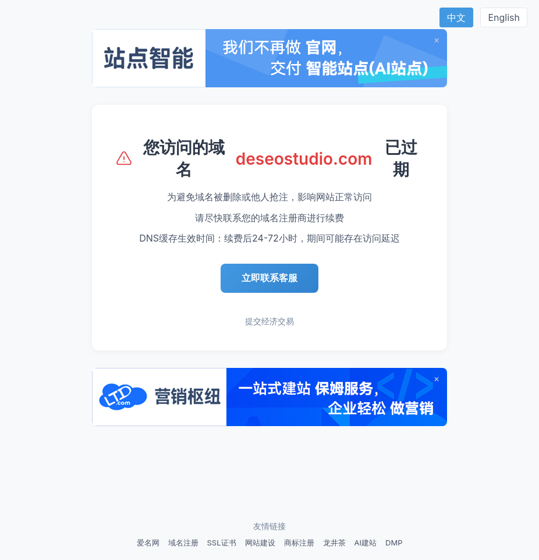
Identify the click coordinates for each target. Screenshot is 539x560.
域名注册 (183, 542)
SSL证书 (221, 542)
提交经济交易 (269, 321)
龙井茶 (334, 542)
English (504, 17)
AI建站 (365, 542)
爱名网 (148, 542)
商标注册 (299, 542)
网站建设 (260, 542)
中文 (456, 17)
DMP (393, 542)
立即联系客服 (269, 277)
